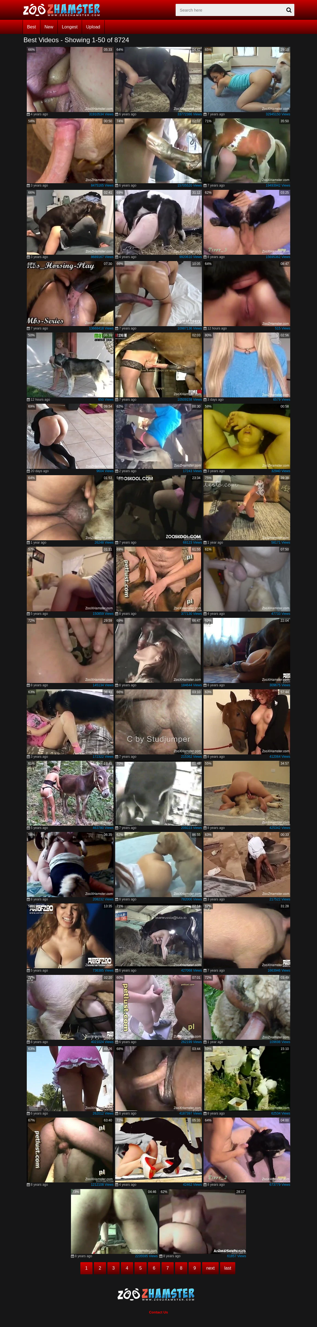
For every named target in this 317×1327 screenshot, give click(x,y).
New (48, 27)
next (210, 1268)
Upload (93, 27)
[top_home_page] (64, 10)
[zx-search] (235, 10)
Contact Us (158, 1312)
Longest (70, 27)
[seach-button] (288, 10)
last (227, 1268)
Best (31, 27)
